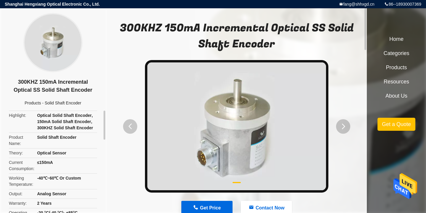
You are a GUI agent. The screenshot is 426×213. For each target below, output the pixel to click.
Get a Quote (396, 124)
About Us (396, 96)
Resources (396, 82)
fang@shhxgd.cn (358, 4)
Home (396, 39)
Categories (396, 53)
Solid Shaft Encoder (63, 103)
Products (33, 103)
